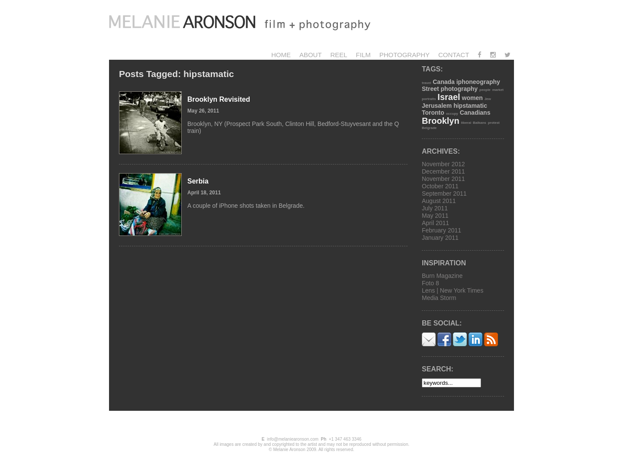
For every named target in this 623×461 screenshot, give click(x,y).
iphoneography (478, 81)
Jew (488, 99)
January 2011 (440, 237)
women (472, 97)
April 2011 (435, 222)
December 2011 (443, 171)
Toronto (433, 112)
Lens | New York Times (452, 290)
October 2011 (440, 186)
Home (281, 54)
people (485, 90)
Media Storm (439, 297)
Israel (448, 97)
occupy (452, 114)
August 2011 (439, 200)
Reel (338, 54)
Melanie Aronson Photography (249, 23)
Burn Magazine (442, 275)
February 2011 (441, 230)
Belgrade (429, 128)
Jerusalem (437, 105)
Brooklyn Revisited (218, 99)
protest (494, 123)
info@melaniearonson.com (292, 439)
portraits (429, 99)
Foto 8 (430, 283)
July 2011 (435, 208)
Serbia (198, 181)
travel (426, 83)
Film (363, 54)
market (498, 90)
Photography (404, 54)
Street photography (450, 88)
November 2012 (443, 164)
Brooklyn (440, 121)
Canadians (475, 112)
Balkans (479, 123)
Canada (444, 81)
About (310, 54)
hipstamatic (470, 105)
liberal (466, 123)
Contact (453, 54)
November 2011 (443, 178)
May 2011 (435, 215)
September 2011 (444, 193)
